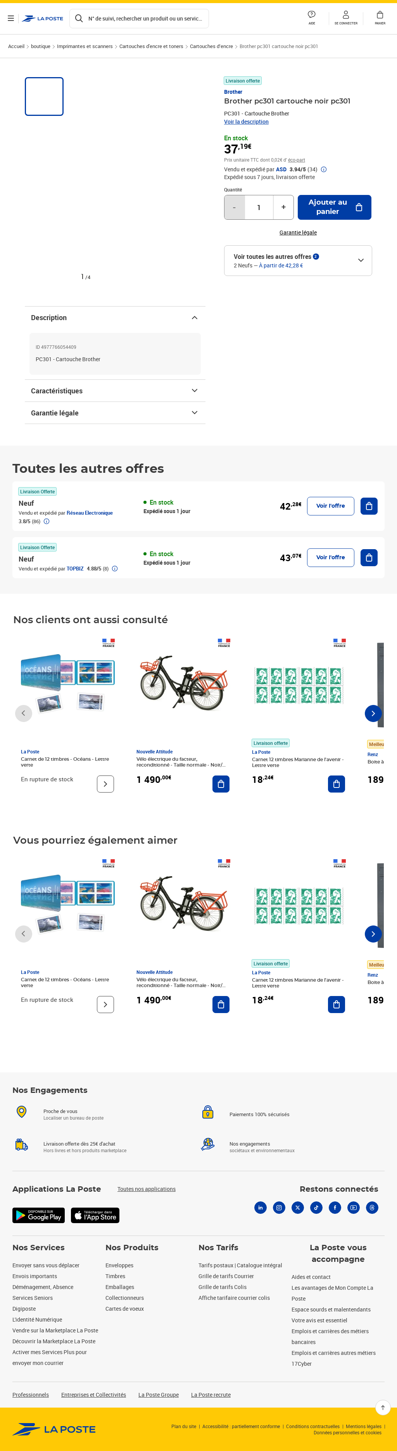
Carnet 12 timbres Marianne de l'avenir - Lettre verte (298, 762)
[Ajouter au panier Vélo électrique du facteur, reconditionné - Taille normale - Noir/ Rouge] (221, 784)
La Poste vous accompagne (338, 1253)
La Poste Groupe (158, 1394)
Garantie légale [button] (298, 232)
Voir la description (246, 121)
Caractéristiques (115, 390)
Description (115, 317)
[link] (54, 1429)
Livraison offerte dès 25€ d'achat (79, 1143)
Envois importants (34, 1276)
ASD (281, 169)
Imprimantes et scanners (85, 46)
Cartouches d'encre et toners (151, 46)
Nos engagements (250, 1143)
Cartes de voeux (124, 1308)
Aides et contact (311, 1276)
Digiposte (24, 1308)
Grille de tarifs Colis (222, 1287)
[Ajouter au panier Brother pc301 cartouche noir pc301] (334, 207)
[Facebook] (335, 1207)
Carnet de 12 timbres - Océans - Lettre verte (65, 762)
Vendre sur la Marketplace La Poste (55, 1330)
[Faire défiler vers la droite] (373, 713)
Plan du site (183, 1426)
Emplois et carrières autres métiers (334, 1352)
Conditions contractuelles (313, 1426)
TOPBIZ (75, 568)
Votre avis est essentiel (319, 1320)
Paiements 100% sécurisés (260, 1114)
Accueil (16, 46)
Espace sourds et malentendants (331, 1309)
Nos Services (38, 1248)
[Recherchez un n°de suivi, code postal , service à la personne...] (139, 18)
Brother (233, 91)
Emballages (119, 1287)
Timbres (115, 1276)
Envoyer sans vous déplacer (45, 1265)
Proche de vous (60, 1111)
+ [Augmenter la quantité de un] (283, 207)
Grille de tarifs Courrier (226, 1276)
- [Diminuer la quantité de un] (234, 207)
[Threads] (372, 1207)
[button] (346, 18)
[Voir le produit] (105, 784)
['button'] (42, 19)
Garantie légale (115, 412)
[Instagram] (279, 1207)
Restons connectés (339, 1189)
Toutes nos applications (146, 1189)
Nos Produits (132, 1248)
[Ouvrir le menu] (11, 18)
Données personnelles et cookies (347, 1432)
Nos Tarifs (218, 1248)
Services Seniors (32, 1297)
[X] (298, 1207)
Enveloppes (119, 1265)
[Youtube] (353, 1207)
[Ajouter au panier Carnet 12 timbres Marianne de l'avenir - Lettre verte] (336, 784)
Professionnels (30, 1394)
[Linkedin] (260, 1207)
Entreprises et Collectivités (93, 1394)
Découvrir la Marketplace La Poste (53, 1341)
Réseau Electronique (90, 512)
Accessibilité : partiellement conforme (241, 1426)
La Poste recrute (211, 1394)
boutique (40, 46)
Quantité (233, 189)
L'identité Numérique (37, 1319)
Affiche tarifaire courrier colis (234, 1297)
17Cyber (302, 1363)
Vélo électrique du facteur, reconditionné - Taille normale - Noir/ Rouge (179, 765)
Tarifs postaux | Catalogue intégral (240, 1265)
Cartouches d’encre (211, 46)
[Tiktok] (316, 1207)
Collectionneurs (124, 1297)
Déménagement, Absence (42, 1287)
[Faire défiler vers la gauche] (23, 713)
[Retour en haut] (383, 1407)
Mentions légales (363, 1426)
